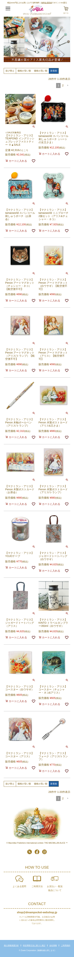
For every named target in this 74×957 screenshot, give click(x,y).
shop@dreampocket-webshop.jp (37, 912)
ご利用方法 (37, 886)
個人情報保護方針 (11, 945)
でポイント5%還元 (54, 3)
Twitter (29, 852)
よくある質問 (19, 886)
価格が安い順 (24, 70)
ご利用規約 (65, 945)
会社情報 (53, 945)
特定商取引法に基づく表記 (34, 945)
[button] (67, 85)
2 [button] (63, 85)
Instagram (44, 852)
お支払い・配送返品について (55, 888)
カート (66, 13)
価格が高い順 (40, 70)
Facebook (37, 852)
